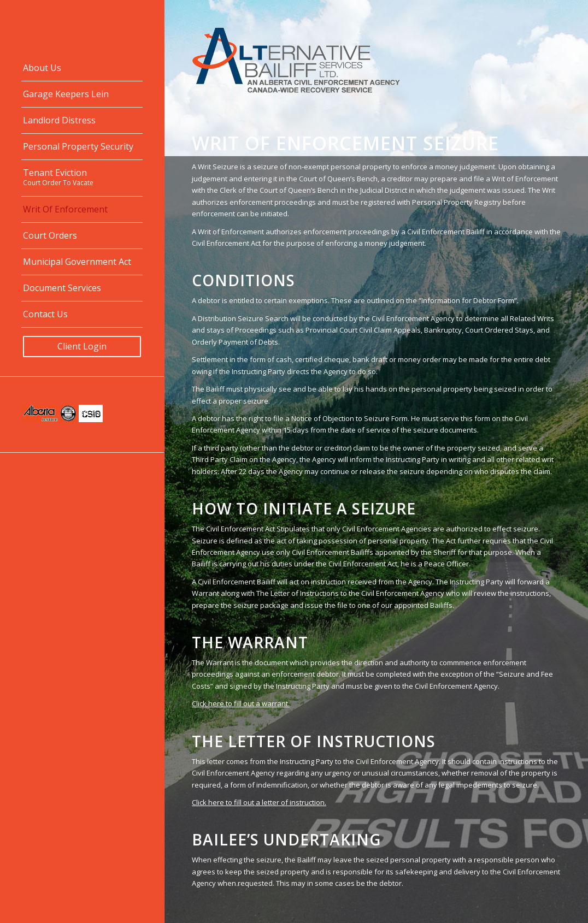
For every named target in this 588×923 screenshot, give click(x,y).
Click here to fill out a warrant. (241, 703)
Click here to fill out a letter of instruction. (259, 802)
